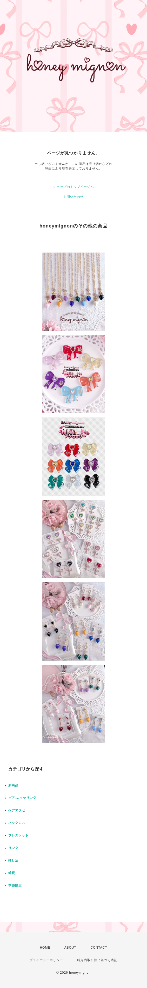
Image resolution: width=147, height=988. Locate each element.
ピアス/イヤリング (22, 798)
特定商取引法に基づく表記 (97, 960)
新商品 (13, 785)
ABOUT (70, 947)
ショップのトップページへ (73, 187)
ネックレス (16, 823)
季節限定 (15, 885)
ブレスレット (18, 835)
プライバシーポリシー (46, 960)
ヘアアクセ (16, 810)
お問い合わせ (73, 197)
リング (13, 848)
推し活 (13, 860)
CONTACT (98, 947)
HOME (45, 947)
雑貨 (11, 873)
